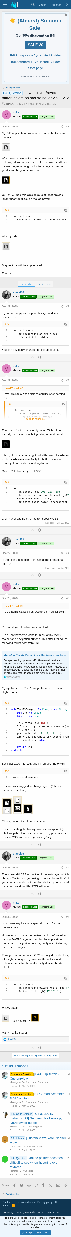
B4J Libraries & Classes (30, 1146)
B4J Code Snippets (32, 1126)
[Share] (62, 126)
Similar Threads (47, 104)
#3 (67, 380)
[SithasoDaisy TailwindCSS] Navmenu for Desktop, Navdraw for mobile (36, 1118)
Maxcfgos (15, 1082)
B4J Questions (27, 1171)
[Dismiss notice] (65, 15)
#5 (67, 598)
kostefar (14, 1171)
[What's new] (66, 4)
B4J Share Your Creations (34, 1082)
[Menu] (5, 4)
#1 (67, 126)
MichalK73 (15, 1126)
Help (57, 1202)
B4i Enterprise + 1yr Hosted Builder (35, 55)
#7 (67, 916)
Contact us (8, 1202)
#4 (67, 553)
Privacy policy (44, 1202)
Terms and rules (26, 1202)
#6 (67, 867)
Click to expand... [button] (35, 418)
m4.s (10, 104)
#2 (67, 306)
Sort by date (26, 284)
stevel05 (18, 292)
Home (6, 1205)
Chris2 (13, 1146)
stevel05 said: (12, 388)
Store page (35, 68)
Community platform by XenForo (31, 1213)
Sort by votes (44, 284)
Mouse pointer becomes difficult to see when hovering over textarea (36, 1162)
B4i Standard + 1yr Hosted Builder (35, 61)
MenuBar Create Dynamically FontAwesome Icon (35, 655)
